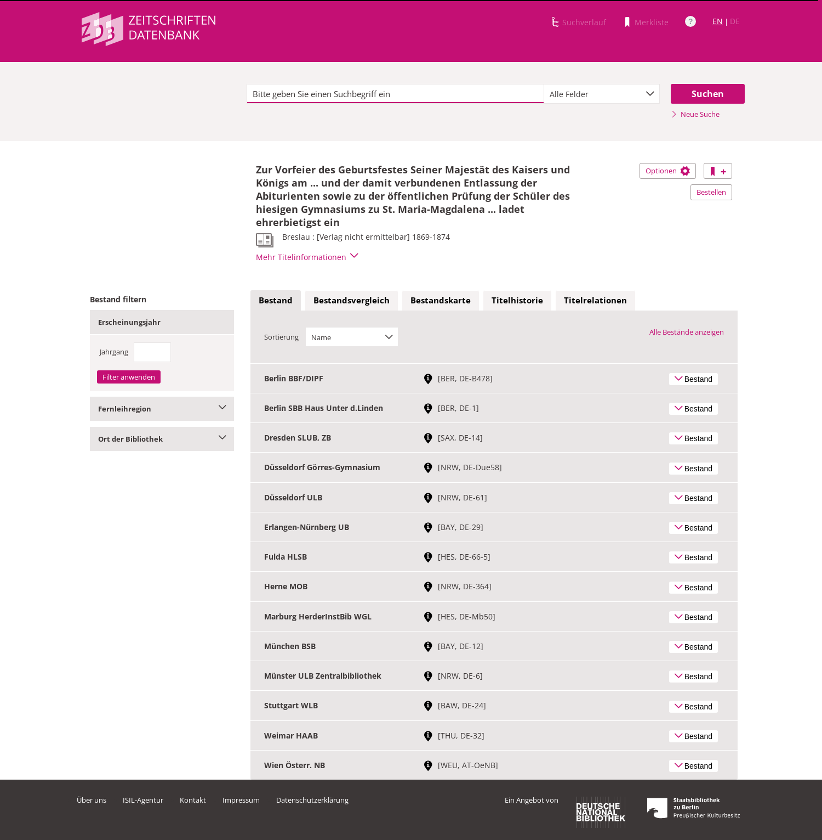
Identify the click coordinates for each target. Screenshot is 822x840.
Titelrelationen (595, 300)
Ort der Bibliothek (162, 439)
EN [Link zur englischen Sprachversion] (717, 21)
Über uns (91, 800)
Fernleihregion (162, 409)
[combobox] (602, 94)
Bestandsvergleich (351, 300)
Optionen (668, 171)
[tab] (275, 300)
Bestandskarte (440, 300)
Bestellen (711, 192)
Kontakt (193, 800)
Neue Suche (695, 114)
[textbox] (395, 94)
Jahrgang (114, 352)
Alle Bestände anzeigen (686, 332)
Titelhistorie (517, 300)
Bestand (276, 300)
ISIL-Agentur (143, 800)
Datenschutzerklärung (312, 800)
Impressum (241, 800)
